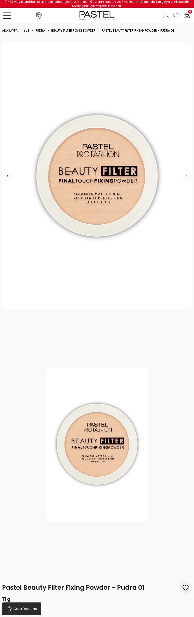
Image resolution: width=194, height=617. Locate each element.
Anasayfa (10, 30)
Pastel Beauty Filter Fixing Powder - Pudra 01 (138, 30)
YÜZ (26, 30)
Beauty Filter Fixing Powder (73, 30)
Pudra (40, 30)
